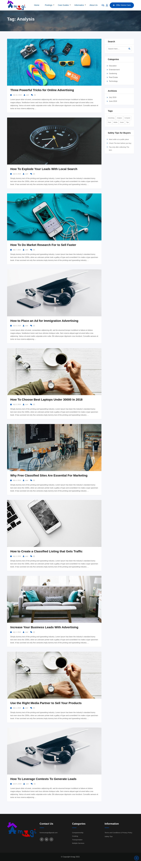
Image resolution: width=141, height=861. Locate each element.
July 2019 (112, 97)
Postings (48, 5)
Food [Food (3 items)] (109, 122)
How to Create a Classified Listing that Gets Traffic (46, 551)
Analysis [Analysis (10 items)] (119, 118)
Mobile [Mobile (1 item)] (115, 122)
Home (36, 5)
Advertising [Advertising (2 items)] (111, 118)
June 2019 (113, 101)
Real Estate (113, 77)
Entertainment (114, 70)
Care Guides (63, 5)
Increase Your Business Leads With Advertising (44, 627)
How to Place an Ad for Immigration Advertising (44, 320)
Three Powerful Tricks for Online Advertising (42, 90)
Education (113, 66)
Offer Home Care (122, 5)
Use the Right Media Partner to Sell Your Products (46, 703)
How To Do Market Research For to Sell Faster (43, 245)
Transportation (77, 840)
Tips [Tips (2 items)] (127, 122)
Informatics (79, 5)
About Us (93, 5)
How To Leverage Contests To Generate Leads (43, 779)
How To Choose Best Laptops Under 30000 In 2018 (46, 399)
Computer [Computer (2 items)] (127, 118)
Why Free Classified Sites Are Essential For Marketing (48, 475)
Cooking (75, 836)
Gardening (113, 73)
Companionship (77, 832)
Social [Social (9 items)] (122, 122)
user (27, 95)
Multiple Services (78, 843)
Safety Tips (109, 836)
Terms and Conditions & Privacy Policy (118, 832)
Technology (113, 81)
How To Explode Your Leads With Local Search (43, 169)
